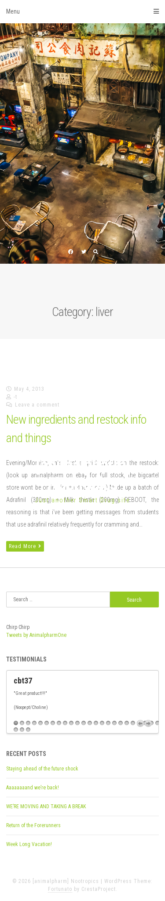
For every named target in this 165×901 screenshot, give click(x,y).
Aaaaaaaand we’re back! (32, 788)
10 (71, 723)
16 (108, 723)
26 (22, 729)
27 (28, 729)
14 (96, 723)
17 (114, 723)
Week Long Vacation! (29, 844)
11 (77, 723)
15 (102, 723)
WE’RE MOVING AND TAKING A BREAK (46, 806)
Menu (82, 11)
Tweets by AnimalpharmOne (36, 635)
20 (133, 723)
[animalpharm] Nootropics (83, 474)
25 (16, 729)
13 (90, 723)
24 (157, 723)
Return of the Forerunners (33, 825)
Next (148, 723)
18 (120, 723)
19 (127, 723)
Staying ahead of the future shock (42, 769)
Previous (140, 723)
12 (83, 723)
